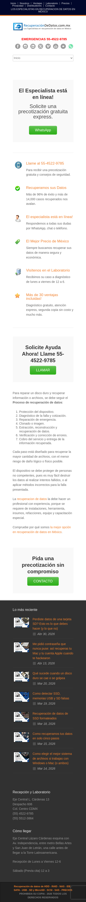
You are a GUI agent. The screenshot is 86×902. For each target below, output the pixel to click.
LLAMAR (43, 370)
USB (24, 890)
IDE (69, 886)
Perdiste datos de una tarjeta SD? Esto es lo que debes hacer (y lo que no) (52, 623)
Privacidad (17, 6)
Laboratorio (52, 3)
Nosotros (24, 3)
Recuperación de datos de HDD (31, 886)
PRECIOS (67, 890)
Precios (66, 3)
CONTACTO (42, 581)
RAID (54, 886)
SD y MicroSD (37, 890)
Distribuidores (34, 6)
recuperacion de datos (32, 499)
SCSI (49, 890)
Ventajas (37, 3)
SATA (17, 890)
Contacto (50, 6)
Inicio (13, 3)
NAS (62, 886)
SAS (57, 890)
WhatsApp (43, 130)
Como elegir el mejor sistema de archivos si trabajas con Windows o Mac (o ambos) (52, 758)
